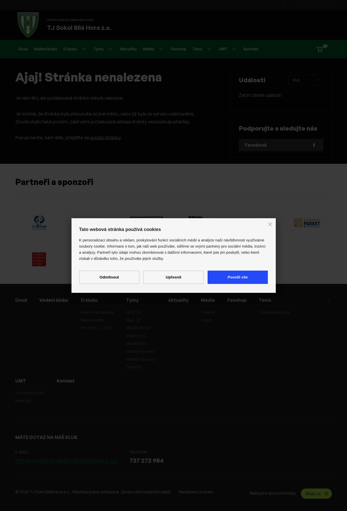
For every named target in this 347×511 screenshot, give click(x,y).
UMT (227, 49)
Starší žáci (135, 335)
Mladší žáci (136, 343)
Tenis (202, 49)
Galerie (207, 312)
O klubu (74, 49)
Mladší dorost (138, 327)
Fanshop (178, 49)
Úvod (23, 49)
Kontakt (251, 49)
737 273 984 (146, 460)
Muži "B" (134, 320)
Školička (134, 366)
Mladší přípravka (141, 359)
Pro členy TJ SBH (96, 327)
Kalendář (23, 400)
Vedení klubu (45, 49)
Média (152, 49)
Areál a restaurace (97, 312)
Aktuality (128, 49)
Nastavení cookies (196, 491)
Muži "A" (315, 5)
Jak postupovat (29, 392)
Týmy (102, 49)
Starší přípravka (140, 351)
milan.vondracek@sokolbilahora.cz (66, 460)
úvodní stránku (105, 137)
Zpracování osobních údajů (146, 491)
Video (206, 320)
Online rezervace (274, 312)
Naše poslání (92, 320)
